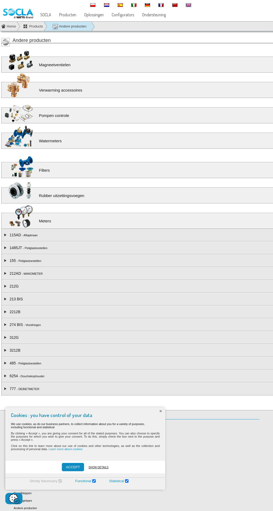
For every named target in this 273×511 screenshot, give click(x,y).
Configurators (123, 14)
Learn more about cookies (63, 449)
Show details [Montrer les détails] (96, 467)
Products (36, 26)
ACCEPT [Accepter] (70, 467)
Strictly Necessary (41, 481)
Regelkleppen (22, 493)
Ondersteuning (154, 14)
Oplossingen (94, 14)
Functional (81, 481)
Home (11, 26)
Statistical (114, 481)
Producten (67, 14)
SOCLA (45, 14)
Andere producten (69, 26)
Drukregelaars (23, 500)
